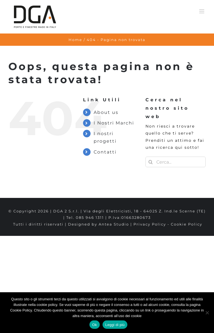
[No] (207, 312)
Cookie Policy (186, 224)
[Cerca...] (175, 162)
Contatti (105, 152)
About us (106, 112)
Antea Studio (114, 224)
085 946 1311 (90, 217)
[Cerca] (150, 162)
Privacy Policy (149, 224)
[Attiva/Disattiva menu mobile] (202, 11)
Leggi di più (115, 325)
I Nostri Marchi (114, 123)
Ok (94, 325)
